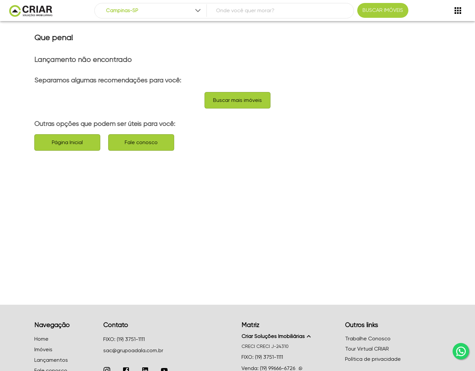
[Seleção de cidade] (154, 11)
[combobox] (154, 11)
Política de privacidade (373, 359)
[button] (289, 336)
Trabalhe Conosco (368, 338)
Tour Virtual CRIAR (367, 349)
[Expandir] (198, 10)
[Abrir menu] (458, 10)
